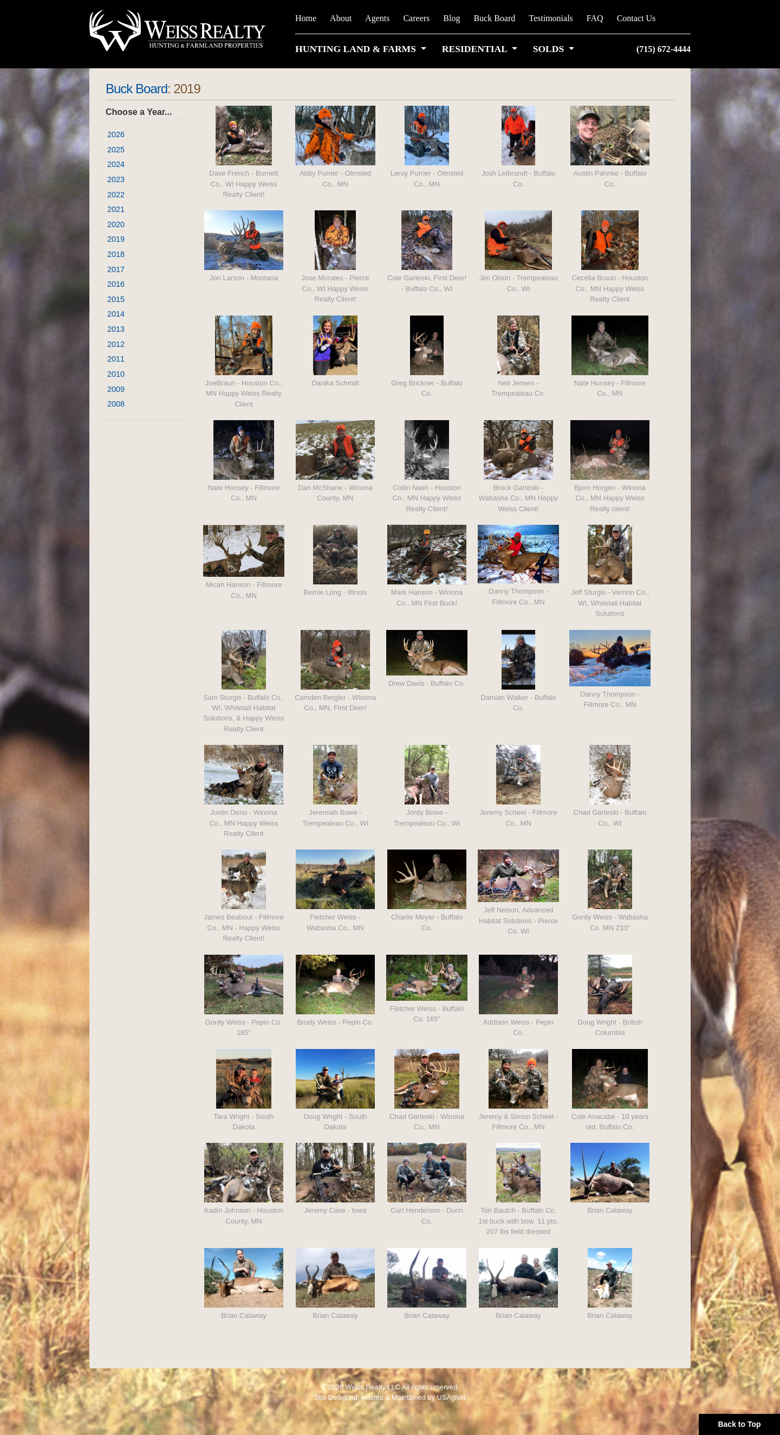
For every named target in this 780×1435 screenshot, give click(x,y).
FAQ (595, 18)
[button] (363, 49)
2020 (116, 224)
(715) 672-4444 (663, 49)
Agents (377, 18)
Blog (451, 18)
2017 (116, 269)
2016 (116, 284)
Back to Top (739, 1424)
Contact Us (636, 18)
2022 (116, 194)
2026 (116, 134)
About (341, 18)
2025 (116, 149)
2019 (116, 239)
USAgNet (451, 1397)
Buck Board (494, 18)
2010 (116, 374)
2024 (116, 164)
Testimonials (551, 18)
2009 (116, 389)
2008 (116, 404)
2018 (116, 254)
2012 (116, 344)
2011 (116, 359)
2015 (116, 299)
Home (305, 18)
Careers (416, 18)
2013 (116, 329)
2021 (116, 209)
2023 (116, 179)
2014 (116, 314)
